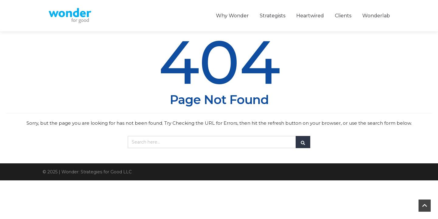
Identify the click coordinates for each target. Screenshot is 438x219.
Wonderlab (376, 16)
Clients (343, 16)
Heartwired (310, 16)
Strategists (272, 16)
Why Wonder (232, 16)
